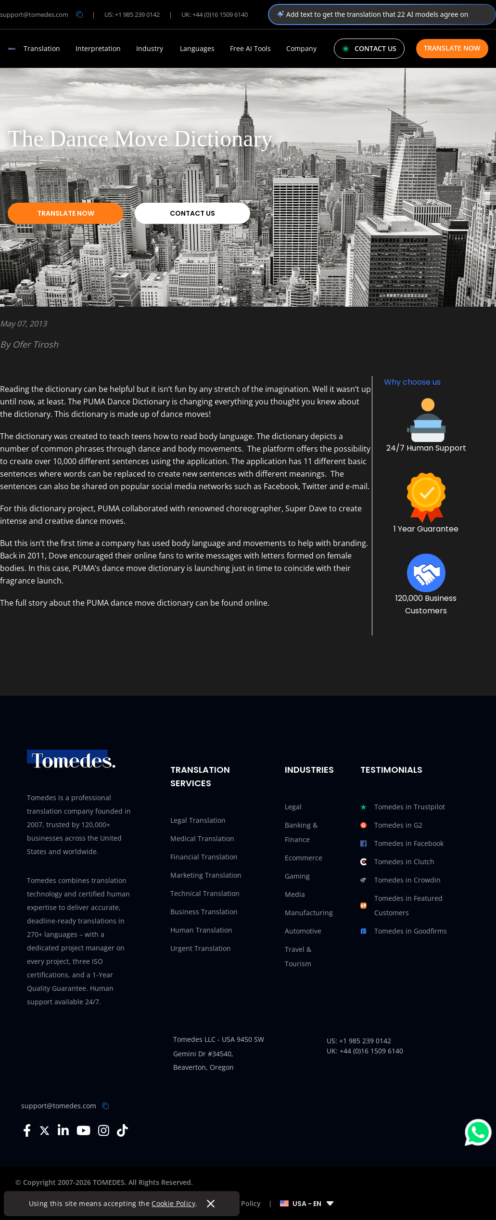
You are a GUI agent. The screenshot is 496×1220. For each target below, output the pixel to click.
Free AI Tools (250, 48)
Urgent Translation (200, 948)
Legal (293, 806)
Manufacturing (309, 912)
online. (256, 602)
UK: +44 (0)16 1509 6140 (214, 14)
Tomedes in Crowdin (400, 880)
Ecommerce (303, 857)
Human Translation (201, 929)
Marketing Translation (206, 875)
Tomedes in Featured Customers (401, 905)
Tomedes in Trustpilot (402, 807)
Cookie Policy (174, 1203)
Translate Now (452, 47)
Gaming (297, 876)
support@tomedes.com (58, 1105)
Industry (149, 48)
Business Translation (204, 911)
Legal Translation (198, 820)
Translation (42, 48)
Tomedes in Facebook (402, 843)
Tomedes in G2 (391, 825)
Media (295, 894)
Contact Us (192, 213)
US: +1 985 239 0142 (132, 14)
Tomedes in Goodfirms (403, 931)
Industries (309, 770)
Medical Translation (202, 838)
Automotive (303, 930)
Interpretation (98, 48)
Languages (197, 48)
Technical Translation (205, 893)
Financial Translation (204, 856)
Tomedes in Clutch (397, 862)
